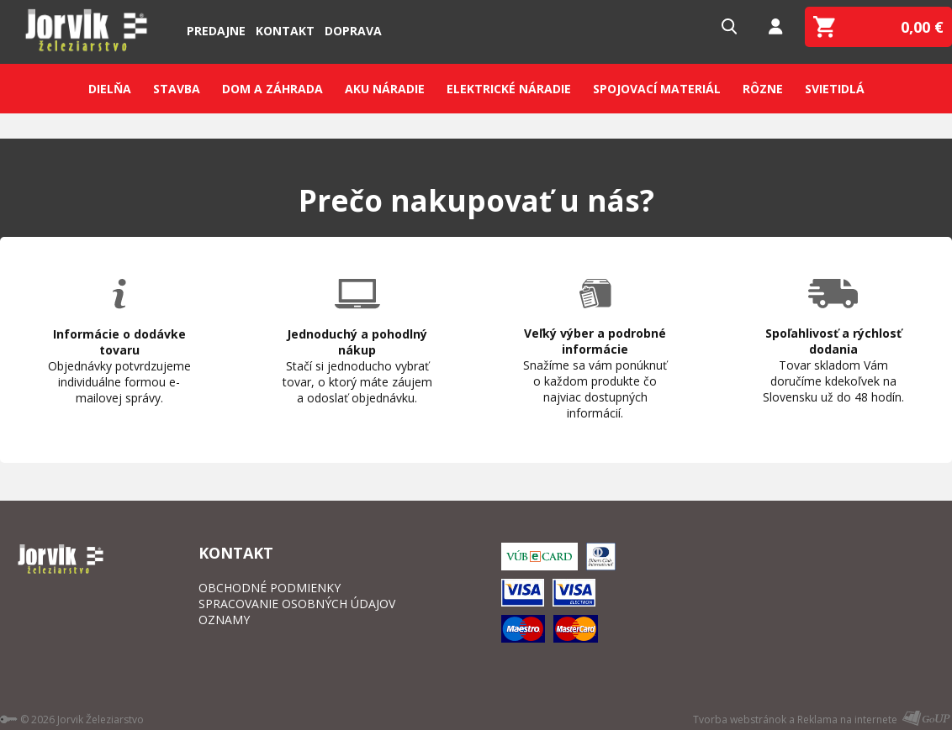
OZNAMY (224, 620)
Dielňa (109, 89)
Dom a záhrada (272, 89)
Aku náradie (385, 89)
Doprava (353, 31)
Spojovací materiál (657, 89)
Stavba (176, 89)
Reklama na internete (847, 719)
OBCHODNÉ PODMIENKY (269, 588)
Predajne (216, 31)
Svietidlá (835, 89)
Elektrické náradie (509, 89)
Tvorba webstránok (739, 719)
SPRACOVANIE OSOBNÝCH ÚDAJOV (296, 604)
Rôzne (763, 89)
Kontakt (285, 31)
